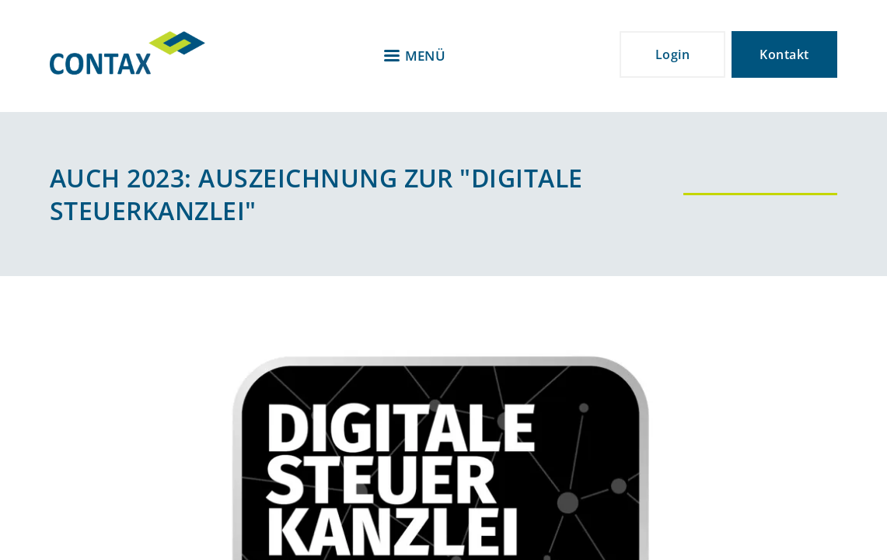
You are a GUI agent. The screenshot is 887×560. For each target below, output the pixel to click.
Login (672, 54)
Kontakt (784, 54)
